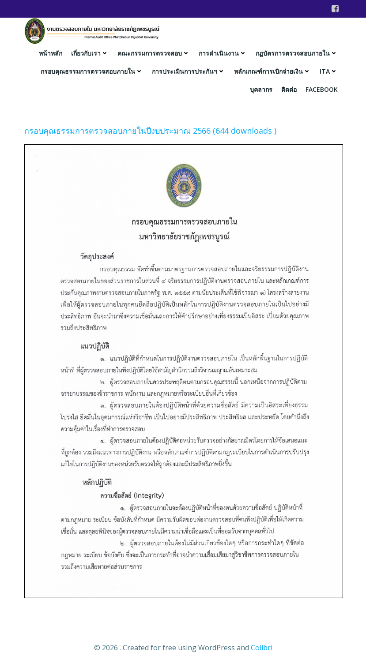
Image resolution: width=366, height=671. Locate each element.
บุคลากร (261, 89)
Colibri (261, 647)
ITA (329, 71)
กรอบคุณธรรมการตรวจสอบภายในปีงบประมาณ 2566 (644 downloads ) (150, 130)
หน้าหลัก (50, 53)
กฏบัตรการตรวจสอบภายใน (297, 53)
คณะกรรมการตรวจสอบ (153, 53)
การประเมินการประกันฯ (188, 71)
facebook (322, 89)
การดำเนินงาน (223, 53)
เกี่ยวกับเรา (90, 53)
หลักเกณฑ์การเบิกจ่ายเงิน (272, 71)
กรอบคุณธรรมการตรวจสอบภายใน (92, 71)
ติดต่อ (289, 89)
